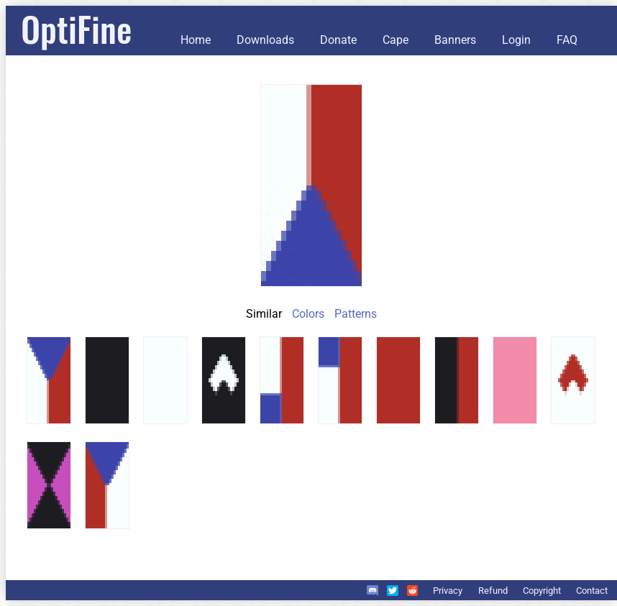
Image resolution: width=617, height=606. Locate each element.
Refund (493, 590)
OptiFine (76, 28)
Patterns (355, 314)
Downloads (265, 40)
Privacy (447, 590)
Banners (455, 40)
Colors (308, 314)
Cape (395, 40)
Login (516, 40)
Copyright (542, 590)
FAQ (567, 40)
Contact (592, 590)
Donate (338, 40)
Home (195, 40)
